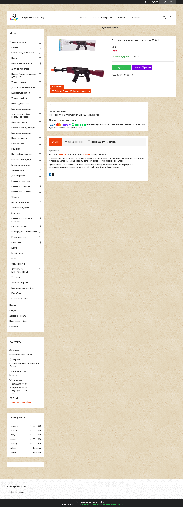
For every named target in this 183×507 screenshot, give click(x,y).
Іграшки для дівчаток (20, 186)
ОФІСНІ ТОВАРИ (18, 264)
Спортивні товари (19, 122)
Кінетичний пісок (18, 237)
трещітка (62, 155)
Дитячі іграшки (18, 176)
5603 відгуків (153, 2)
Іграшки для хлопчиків (21, 192)
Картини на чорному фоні (22, 288)
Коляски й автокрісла (20, 165)
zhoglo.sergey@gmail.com (20, 402)
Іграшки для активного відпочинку (21, 219)
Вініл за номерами (19, 299)
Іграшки (14, 47)
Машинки (15, 149)
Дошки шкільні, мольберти (23, 87)
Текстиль (15, 277)
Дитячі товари (17, 170)
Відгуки (12, 311)
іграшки (86, 155)
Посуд (14, 58)
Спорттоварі (16, 242)
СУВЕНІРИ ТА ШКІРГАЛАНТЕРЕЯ (19, 270)
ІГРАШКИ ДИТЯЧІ (19, 226)
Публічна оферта (16, 492)
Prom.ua (104, 502)
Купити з (142, 67)
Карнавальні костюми (21, 93)
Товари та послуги (101, 17)
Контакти (136, 17)
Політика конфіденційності (112, 504)
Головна (82, 17)
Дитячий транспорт (20, 69)
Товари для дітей (19, 98)
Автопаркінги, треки (20, 208)
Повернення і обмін (18, 321)
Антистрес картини (19, 282)
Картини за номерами (21, 109)
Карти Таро (16, 293)
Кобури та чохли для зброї (23, 127)
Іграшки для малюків (20, 181)
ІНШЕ (13, 258)
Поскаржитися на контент (91, 504)
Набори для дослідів (20, 103)
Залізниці (15, 213)
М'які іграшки (17, 253)
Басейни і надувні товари (22, 53)
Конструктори (17, 144)
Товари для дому (19, 82)
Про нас (121, 17)
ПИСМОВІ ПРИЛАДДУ (21, 202)
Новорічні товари (19, 138)
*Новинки (15, 197)
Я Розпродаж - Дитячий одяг (24, 232)
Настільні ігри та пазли (21, 154)
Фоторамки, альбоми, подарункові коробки (21, 115)
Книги (14, 248)
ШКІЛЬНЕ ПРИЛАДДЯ (21, 160)
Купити (121, 68)
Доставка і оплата (110, 28)
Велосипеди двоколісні (21, 63)
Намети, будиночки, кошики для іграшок (23, 75)
